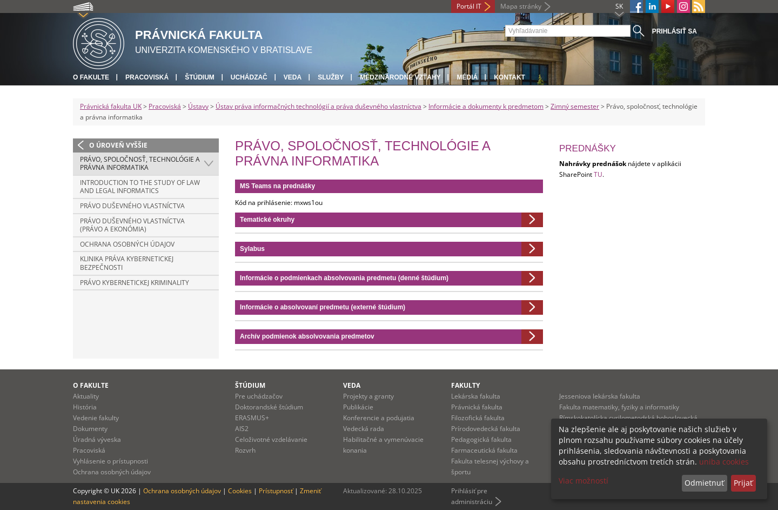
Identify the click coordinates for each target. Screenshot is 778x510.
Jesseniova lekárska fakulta (599, 396)
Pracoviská (147, 77)
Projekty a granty (368, 396)
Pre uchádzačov (259, 396)
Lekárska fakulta (475, 396)
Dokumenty (90, 428)
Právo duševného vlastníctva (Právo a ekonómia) (132, 225)
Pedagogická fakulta (481, 439)
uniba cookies (724, 461)
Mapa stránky (520, 6)
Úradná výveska (97, 439)
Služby (331, 77)
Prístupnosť (276, 490)
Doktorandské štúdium (269, 407)
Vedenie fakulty (96, 417)
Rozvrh (245, 450)
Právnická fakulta (476, 407)
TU (598, 174)
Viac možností (583, 480)
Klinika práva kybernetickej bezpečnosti (126, 263)
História (85, 407)
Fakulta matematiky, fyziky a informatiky (619, 407)
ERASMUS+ (252, 417)
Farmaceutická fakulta (484, 450)
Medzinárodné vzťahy (400, 77)
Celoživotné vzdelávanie (271, 439)
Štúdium (199, 77)
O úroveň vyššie (118, 145)
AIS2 (242, 428)
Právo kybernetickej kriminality (134, 282)
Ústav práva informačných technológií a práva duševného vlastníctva (318, 106)
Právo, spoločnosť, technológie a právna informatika (140, 164)
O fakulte (91, 77)
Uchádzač (249, 77)
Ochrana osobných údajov (127, 244)
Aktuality (86, 396)
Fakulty (465, 385)
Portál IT (469, 6)
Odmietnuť (704, 483)
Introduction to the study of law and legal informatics (140, 187)
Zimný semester (575, 106)
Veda (292, 77)
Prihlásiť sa (674, 31)
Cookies (240, 490)
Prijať (743, 483)
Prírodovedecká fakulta (485, 428)
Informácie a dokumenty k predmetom (486, 106)
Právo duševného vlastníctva (132, 205)
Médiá (467, 77)
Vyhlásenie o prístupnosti (110, 461)
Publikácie (358, 407)
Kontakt (509, 77)
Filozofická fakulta (478, 417)
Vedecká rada (363, 428)
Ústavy (198, 106)
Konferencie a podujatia (378, 417)
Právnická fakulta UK (111, 106)
